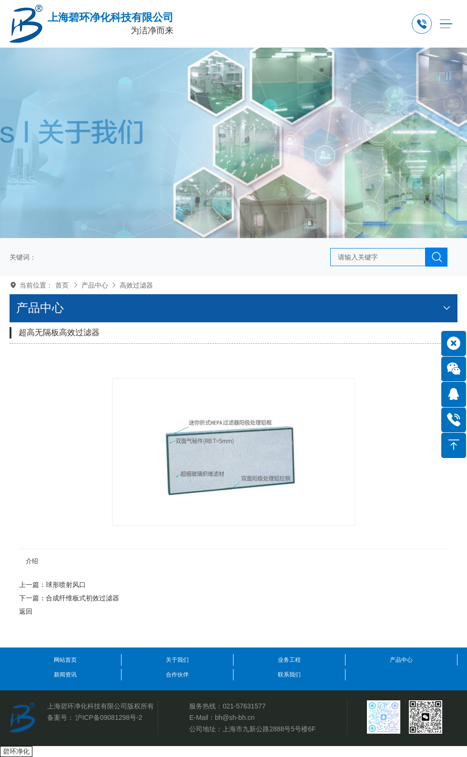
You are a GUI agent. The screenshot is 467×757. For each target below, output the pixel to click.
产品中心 (94, 285)
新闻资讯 (65, 674)
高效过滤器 (136, 285)
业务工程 (289, 660)
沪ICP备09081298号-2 (108, 717)
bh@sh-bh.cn (234, 717)
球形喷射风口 (66, 584)
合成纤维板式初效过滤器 (82, 598)
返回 (25, 611)
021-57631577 (244, 706)
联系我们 (289, 674)
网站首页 (65, 660)
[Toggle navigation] (445, 24)
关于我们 (177, 660)
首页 (62, 285)
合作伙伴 (177, 674)
